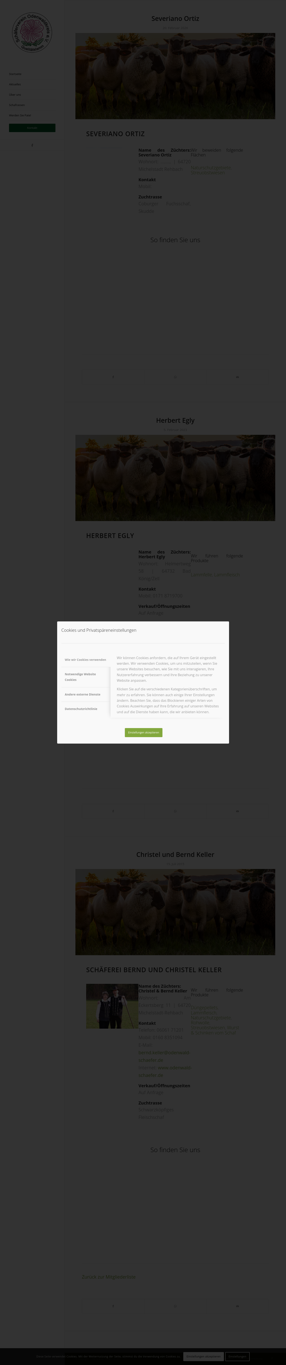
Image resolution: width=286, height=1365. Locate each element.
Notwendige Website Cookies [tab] (80, 677)
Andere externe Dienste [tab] (83, 694)
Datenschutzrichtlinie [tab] (81, 709)
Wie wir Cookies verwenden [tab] (85, 660)
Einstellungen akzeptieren (143, 732)
